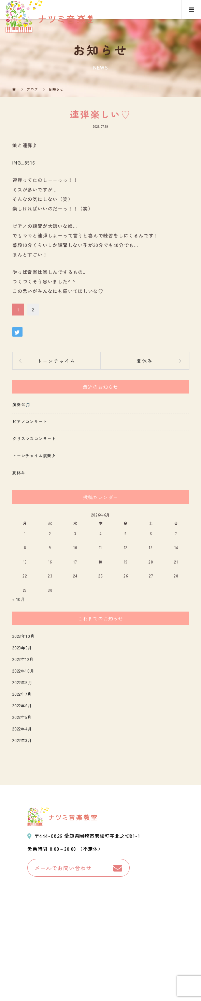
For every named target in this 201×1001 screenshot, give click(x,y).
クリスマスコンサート (34, 438)
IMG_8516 (23, 162)
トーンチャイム (56, 360)
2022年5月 (22, 717)
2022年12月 (22, 659)
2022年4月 (22, 729)
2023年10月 (23, 636)
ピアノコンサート (29, 421)
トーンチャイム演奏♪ (34, 455)
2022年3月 (22, 740)
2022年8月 (22, 682)
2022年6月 (22, 705)
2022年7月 (22, 694)
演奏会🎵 (21, 404)
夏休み (145, 360)
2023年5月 (22, 647)
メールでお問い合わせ (63, 868)
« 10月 (18, 599)
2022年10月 (23, 671)
